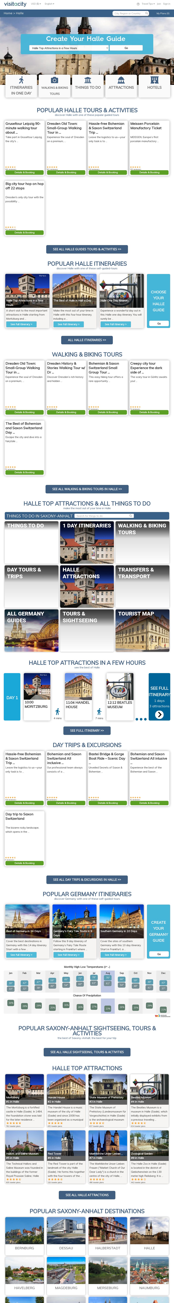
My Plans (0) (163, 13)
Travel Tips (148, 3)
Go (126, 48)
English (49, 3)
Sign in (166, 3)
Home (8, 13)
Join (159, 3)
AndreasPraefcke (86, 276)
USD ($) (36, 3)
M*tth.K (42, 276)
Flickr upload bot (133, 276)
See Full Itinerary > (21, 324)
